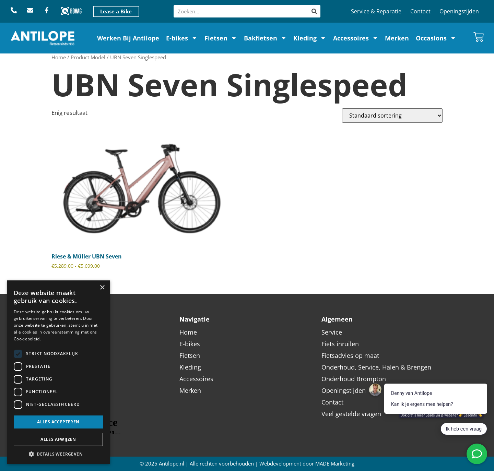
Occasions (436, 38)
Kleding (309, 38)
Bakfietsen (265, 38)
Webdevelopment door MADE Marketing (306, 463)
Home (58, 57)
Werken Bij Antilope (128, 38)
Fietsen (220, 38)
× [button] (102, 287)
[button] (58, 453)
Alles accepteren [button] (58, 422)
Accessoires (355, 38)
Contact (420, 11)
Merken (397, 38)
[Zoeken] (314, 11)
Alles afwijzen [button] (58, 439)
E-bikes (182, 38)
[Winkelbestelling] (392, 115)
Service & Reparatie (376, 11)
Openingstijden (459, 11)
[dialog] (58, 372)
